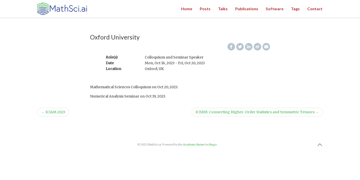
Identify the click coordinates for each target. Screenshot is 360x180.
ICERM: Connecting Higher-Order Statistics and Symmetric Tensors (257, 112)
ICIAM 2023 (53, 112)
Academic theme (193, 144)
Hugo (213, 144)
